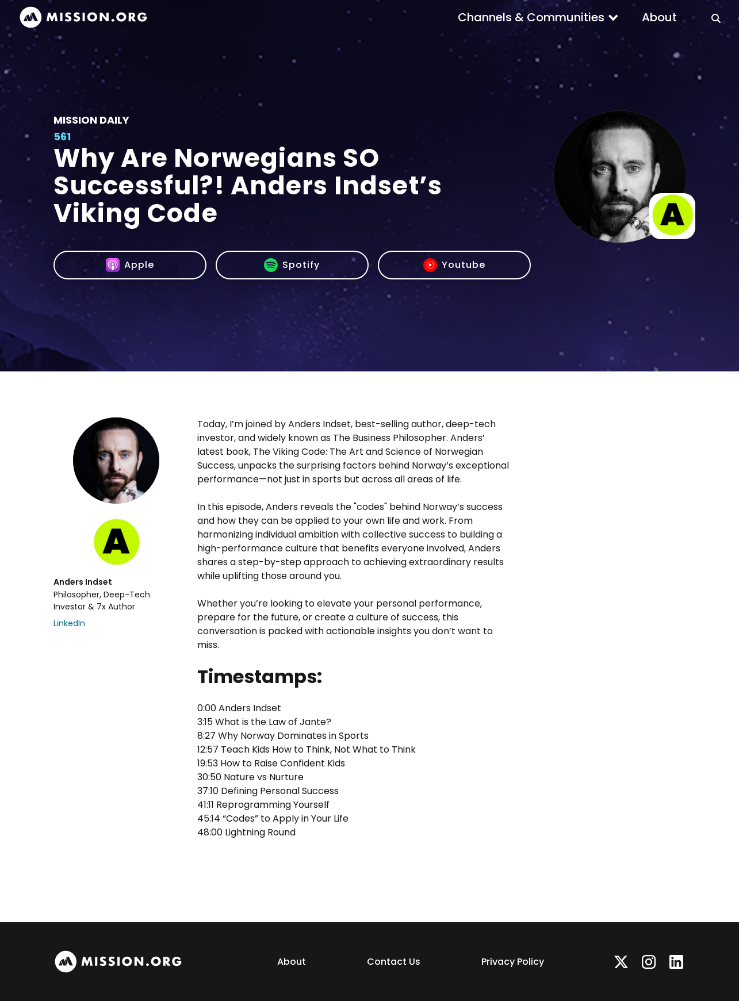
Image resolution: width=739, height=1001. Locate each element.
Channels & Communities (531, 17)
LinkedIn (69, 623)
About (659, 17)
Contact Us (393, 961)
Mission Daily (91, 120)
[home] (83, 17)
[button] (538, 17)
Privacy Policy (512, 961)
